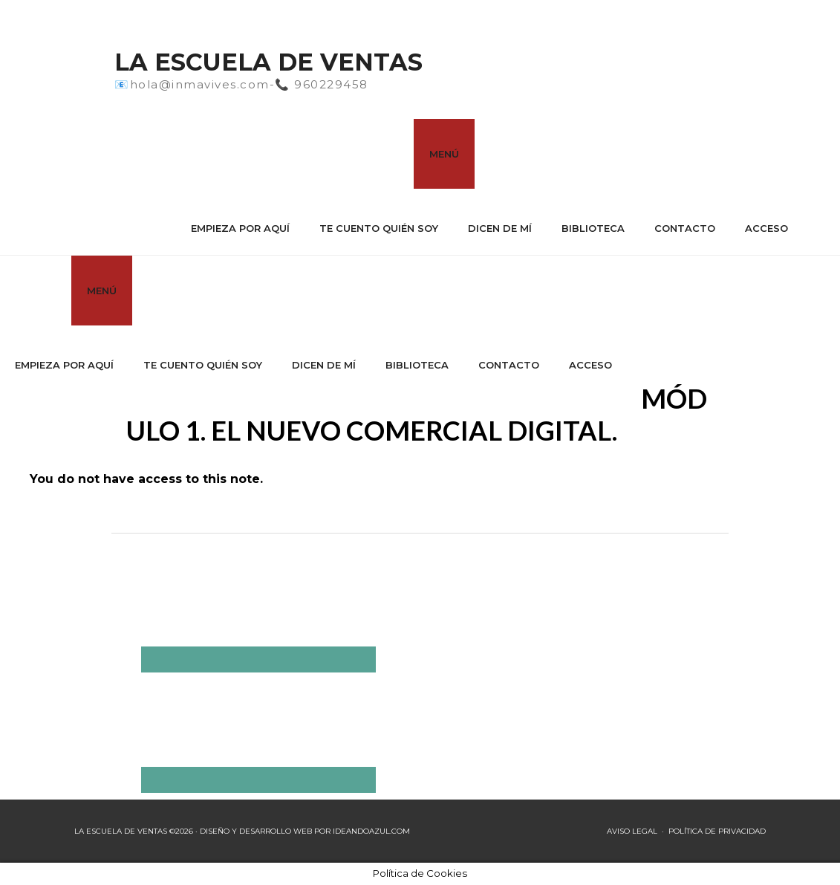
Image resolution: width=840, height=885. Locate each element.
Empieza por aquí (240, 228)
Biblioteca (593, 228)
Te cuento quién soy (378, 228)
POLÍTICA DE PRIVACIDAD (717, 831)
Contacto (684, 228)
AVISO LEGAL (632, 831)
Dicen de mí (500, 228)
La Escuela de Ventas (268, 62)
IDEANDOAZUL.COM (371, 831)
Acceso (766, 228)
